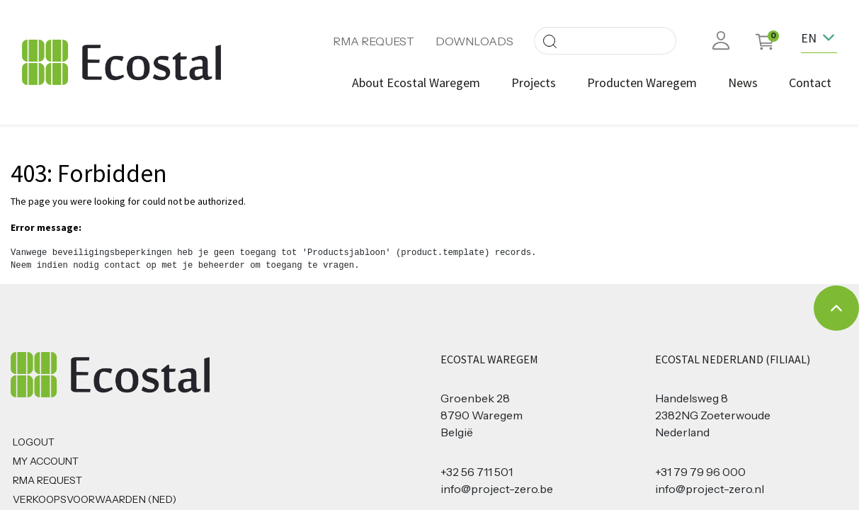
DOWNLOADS (474, 41)
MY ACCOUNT (46, 461)
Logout (34, 442)
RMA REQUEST (373, 41)
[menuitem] (416, 82)
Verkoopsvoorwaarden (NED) (94, 499)
